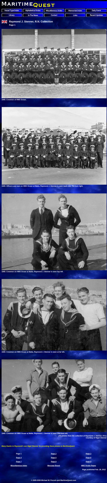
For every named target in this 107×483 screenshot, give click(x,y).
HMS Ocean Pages (88, 466)
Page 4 (19, 458)
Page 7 (19, 462)
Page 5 (53, 458)
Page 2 (53, 454)
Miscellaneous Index (19, 466)
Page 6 (88, 458)
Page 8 (53, 462)
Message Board (53, 466)
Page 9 (88, 462)
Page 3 (88, 454)
